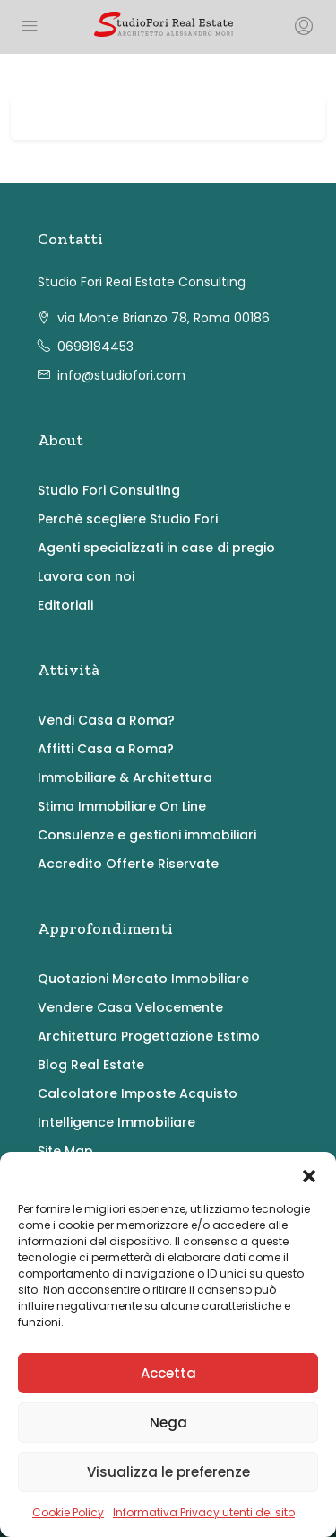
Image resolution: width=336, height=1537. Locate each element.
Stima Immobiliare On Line (122, 806)
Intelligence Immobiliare (116, 1122)
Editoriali (65, 605)
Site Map (65, 1151)
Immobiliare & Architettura (125, 777)
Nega (168, 1422)
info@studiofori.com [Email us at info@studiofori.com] (121, 375)
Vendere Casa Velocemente (130, 1007)
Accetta (168, 1373)
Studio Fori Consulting (109, 490)
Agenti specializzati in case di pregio (156, 548)
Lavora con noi (86, 576)
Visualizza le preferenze (168, 1471)
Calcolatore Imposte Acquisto (137, 1093)
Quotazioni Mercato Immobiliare (143, 979)
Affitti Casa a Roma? (106, 749)
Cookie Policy (68, 1512)
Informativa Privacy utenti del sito (204, 1512)
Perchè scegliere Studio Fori (128, 519)
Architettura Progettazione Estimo (149, 1036)
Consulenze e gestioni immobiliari (147, 835)
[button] (309, 1174)
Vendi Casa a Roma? (106, 720)
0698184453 (95, 347)
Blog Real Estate (91, 1065)
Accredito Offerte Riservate (128, 864)
